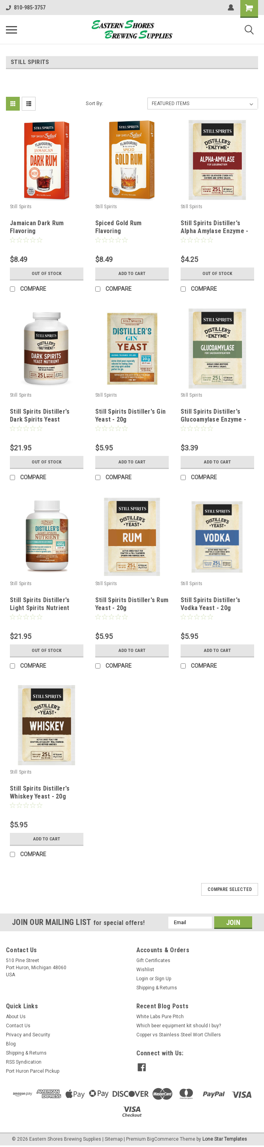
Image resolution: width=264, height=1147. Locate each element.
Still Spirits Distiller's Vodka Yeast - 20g (210, 604)
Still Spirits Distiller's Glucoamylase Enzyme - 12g (213, 419)
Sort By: (94, 103)
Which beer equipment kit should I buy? (178, 1025)
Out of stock (46, 273)
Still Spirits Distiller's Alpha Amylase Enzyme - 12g (215, 231)
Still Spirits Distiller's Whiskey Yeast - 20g (40, 792)
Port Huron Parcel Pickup (32, 1071)
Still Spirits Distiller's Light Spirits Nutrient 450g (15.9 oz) (40, 608)
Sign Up (163, 978)
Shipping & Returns (156, 988)
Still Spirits (21, 206)
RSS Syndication (23, 1062)
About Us (16, 1016)
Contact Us (18, 1025)
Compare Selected (229, 889)
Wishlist (145, 969)
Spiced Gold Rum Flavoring (118, 227)
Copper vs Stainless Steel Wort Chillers (178, 1035)
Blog (11, 1044)
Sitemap (114, 1139)
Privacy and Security (28, 1035)
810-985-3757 (25, 7)
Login (142, 978)
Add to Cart (131, 273)
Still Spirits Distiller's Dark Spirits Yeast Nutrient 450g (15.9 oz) (42, 419)
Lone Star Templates (224, 1139)
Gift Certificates (153, 960)
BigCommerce (163, 1139)
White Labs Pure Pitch (160, 1016)
